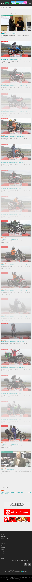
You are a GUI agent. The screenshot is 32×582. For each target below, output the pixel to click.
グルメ (2, 553)
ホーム (2, 7)
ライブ (2, 556)
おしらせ (3, 541)
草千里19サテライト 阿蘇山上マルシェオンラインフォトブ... (14, 59)
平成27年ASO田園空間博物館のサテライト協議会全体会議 (13, 470)
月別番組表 (3, 536)
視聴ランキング (4, 538)
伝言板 (2, 558)
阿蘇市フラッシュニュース (6, 15)
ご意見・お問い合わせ (25, 560)
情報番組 (3, 547)
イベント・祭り (4, 41)
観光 (2, 545)
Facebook (25, 564)
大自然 (2, 549)
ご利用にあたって (15, 560)
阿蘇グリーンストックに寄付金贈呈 (8, 33)
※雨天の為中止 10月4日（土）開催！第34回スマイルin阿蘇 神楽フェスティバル (16, 493)
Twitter (29, 564)
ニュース (3, 543)
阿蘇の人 (3, 551)
